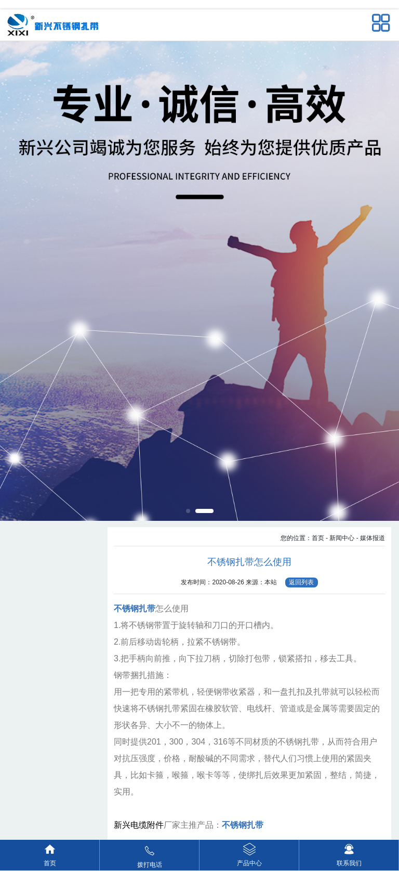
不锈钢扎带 (134, 608)
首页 (318, 538)
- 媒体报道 (370, 538)
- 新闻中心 (340, 538)
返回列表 (301, 582)
